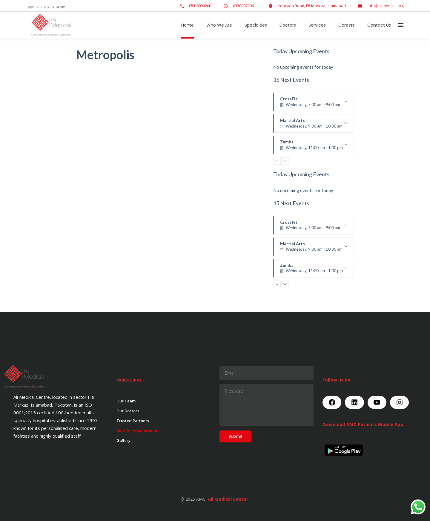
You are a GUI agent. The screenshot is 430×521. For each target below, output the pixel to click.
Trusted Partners (132, 420)
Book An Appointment (136, 430)
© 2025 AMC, (194, 499)
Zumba (314, 146)
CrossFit (314, 103)
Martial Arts (314, 125)
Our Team (126, 401)
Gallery (123, 440)
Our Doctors (127, 410)
